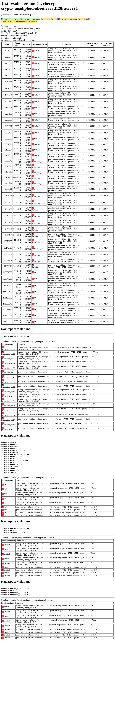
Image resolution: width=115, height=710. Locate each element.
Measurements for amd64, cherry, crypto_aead (20, 19)
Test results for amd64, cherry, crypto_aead (59, 19)
